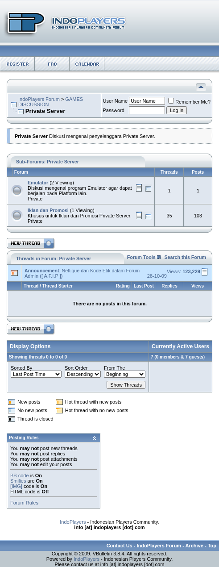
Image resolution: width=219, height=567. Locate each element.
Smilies (18, 481)
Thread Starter (57, 286)
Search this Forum (185, 257)
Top (212, 545)
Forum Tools (141, 257)
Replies (169, 286)
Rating (123, 286)
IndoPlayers (73, 522)
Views (197, 286)
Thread (31, 286)
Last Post (144, 286)
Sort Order (76, 368)
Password (113, 110)
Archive (194, 545)
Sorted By (21, 368)
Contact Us (119, 545)
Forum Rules (24, 502)
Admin (31, 276)
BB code (19, 475)
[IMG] (16, 486)
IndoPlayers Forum (39, 99)
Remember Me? (189, 101)
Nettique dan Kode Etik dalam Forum (101, 270)
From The (114, 368)
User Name (115, 101)
